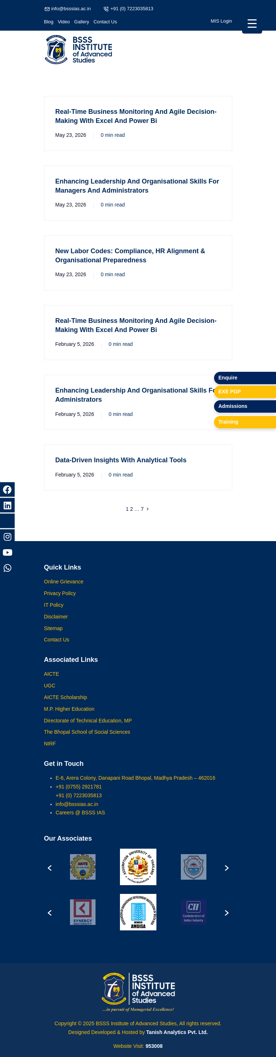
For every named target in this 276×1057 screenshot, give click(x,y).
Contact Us (105, 21)
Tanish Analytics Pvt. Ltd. (177, 1032)
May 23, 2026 (70, 135)
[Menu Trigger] (252, 23)
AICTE (51, 681)
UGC (49, 693)
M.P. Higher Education (69, 716)
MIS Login (221, 21)
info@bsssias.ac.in (71, 8)
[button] (49, 874)
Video (64, 21)
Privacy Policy (60, 600)
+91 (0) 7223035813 (131, 8)
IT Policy (53, 612)
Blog (49, 21)
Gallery (81, 21)
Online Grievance (63, 589)
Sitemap (53, 635)
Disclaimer (56, 623)
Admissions (232, 406)
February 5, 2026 (74, 344)
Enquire (227, 378)
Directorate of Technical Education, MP (88, 727)
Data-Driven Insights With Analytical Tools (121, 460)
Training (228, 422)
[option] (83, 874)
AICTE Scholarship (65, 704)
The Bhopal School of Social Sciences (87, 739)
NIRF (50, 751)
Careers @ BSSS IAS (80, 820)
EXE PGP (229, 391)
